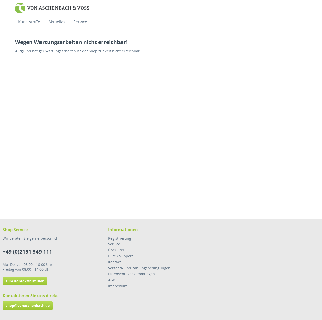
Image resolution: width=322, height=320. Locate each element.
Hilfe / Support (120, 256)
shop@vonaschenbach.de (28, 305)
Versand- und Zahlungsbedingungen (139, 268)
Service (114, 244)
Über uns (116, 250)
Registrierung (119, 238)
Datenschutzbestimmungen (131, 273)
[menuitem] (29, 22)
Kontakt (114, 262)
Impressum (117, 286)
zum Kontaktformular (25, 281)
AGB (111, 280)
